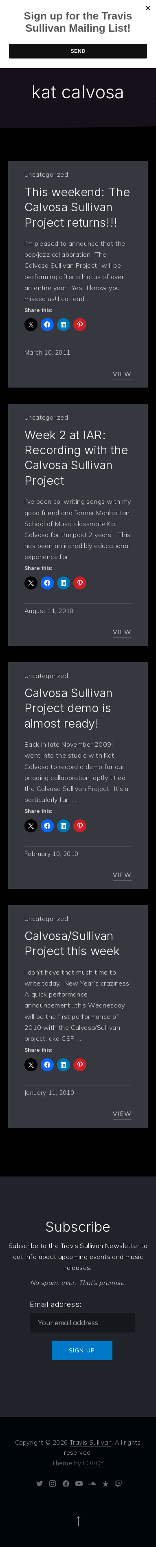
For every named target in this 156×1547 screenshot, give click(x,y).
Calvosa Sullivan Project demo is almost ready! (68, 708)
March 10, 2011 (47, 352)
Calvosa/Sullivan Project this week (72, 943)
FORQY (93, 1463)
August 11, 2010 (49, 611)
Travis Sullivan (91, 1442)
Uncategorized (46, 174)
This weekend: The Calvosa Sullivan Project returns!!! (77, 207)
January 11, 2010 (49, 1092)
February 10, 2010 (51, 854)
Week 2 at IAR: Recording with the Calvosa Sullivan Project (76, 458)
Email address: (56, 1304)
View (122, 374)
